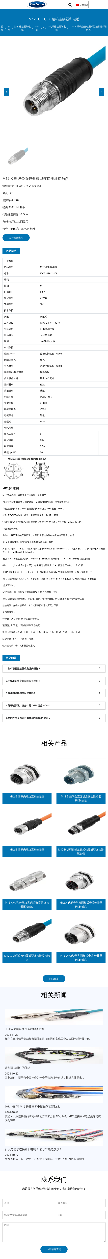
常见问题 (11, 657)
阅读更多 (54, 978)
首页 (2, 28)
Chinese (82, 4)
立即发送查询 (16, 237)
